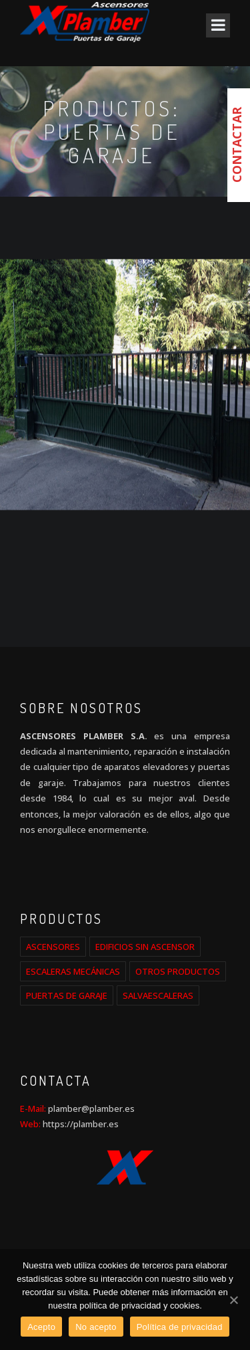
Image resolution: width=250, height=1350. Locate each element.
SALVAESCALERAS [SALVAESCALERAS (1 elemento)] (158, 995)
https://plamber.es (81, 1124)
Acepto (41, 1327)
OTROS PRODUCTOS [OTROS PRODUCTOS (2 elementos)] (177, 971)
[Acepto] (233, 1300)
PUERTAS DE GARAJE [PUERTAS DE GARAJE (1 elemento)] (66, 995)
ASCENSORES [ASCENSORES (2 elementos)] (53, 947)
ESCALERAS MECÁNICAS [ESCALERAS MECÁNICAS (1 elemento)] (73, 971)
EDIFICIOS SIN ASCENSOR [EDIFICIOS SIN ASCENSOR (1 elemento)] (145, 947)
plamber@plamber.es (90, 1108)
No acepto (96, 1327)
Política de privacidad (180, 1327)
